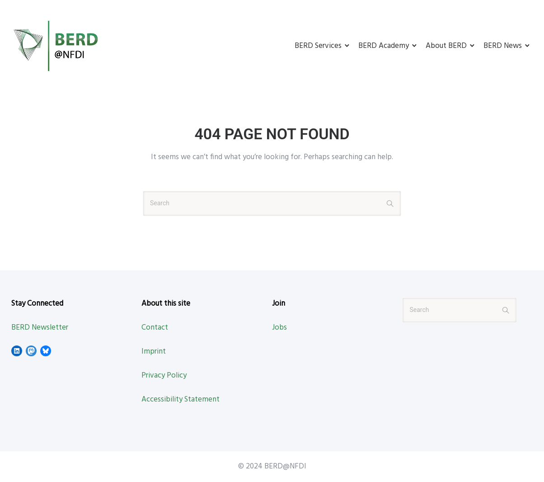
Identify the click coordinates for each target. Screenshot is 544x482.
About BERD (446, 46)
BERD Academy (383, 46)
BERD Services (318, 46)
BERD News (502, 46)
